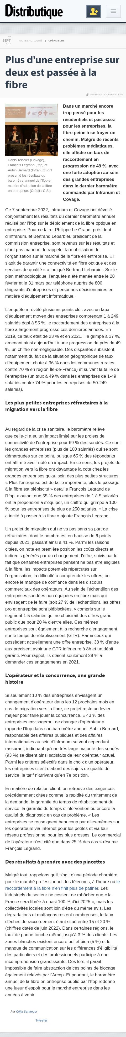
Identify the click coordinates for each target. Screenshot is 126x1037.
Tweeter (41, 1020)
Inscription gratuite (93, 11)
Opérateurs (57, 40)
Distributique (34, 11)
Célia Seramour (26, 1011)
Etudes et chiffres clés (106, 94)
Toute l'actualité (30, 40)
